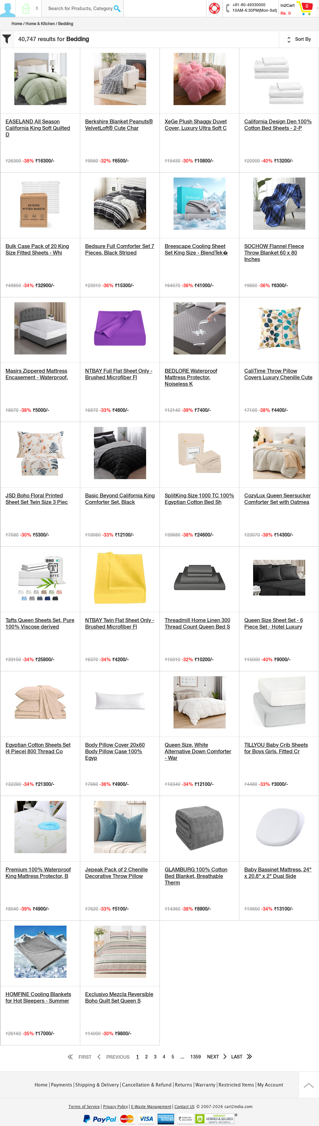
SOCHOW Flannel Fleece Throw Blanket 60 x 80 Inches (274, 252)
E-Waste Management (151, 1106)
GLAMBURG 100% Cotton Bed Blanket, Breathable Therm (196, 876)
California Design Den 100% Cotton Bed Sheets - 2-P (278, 124)
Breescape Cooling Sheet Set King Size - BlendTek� (196, 249)
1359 (195, 1056)
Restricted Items (236, 1084)
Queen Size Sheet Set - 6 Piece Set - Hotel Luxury (273, 623)
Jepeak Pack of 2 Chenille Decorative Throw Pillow (116, 873)
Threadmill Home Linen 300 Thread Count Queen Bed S (197, 623)
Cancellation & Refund (147, 1084)
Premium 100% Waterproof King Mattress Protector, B (38, 873)
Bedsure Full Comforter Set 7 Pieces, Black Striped (119, 249)
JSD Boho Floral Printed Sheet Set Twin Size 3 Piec (37, 499)
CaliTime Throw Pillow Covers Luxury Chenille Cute (278, 374)
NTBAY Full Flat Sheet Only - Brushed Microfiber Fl (118, 374)
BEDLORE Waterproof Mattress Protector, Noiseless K (191, 377)
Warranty (205, 1084)
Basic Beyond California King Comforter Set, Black (120, 499)
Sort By (299, 39)
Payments (61, 1084)
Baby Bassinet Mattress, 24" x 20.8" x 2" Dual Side (277, 873)
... (182, 1056)
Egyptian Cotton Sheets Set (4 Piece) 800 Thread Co (38, 748)
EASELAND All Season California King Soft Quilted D (38, 128)
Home (16, 24)
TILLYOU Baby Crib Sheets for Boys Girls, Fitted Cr (276, 748)
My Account (270, 1084)
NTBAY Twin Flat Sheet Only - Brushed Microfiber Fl (119, 623)
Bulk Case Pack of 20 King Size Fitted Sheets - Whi (37, 249)
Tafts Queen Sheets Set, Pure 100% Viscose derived (40, 623)
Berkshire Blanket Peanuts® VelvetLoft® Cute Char (119, 124)
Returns (183, 1084)
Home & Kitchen (40, 24)
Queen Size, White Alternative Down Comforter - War (198, 751)
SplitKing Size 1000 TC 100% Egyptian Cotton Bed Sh (199, 499)
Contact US (184, 1106)
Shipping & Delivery (97, 1084)
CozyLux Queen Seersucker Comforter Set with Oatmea (277, 499)
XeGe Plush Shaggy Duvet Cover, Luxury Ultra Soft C (196, 124)
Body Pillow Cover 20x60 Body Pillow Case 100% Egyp (115, 751)
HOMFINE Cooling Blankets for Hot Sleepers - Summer (38, 997)
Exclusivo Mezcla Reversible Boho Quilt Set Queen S (119, 997)
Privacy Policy (115, 1106)
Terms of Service (84, 1106)
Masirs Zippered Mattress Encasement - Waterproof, (37, 374)
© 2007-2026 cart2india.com (224, 1106)
